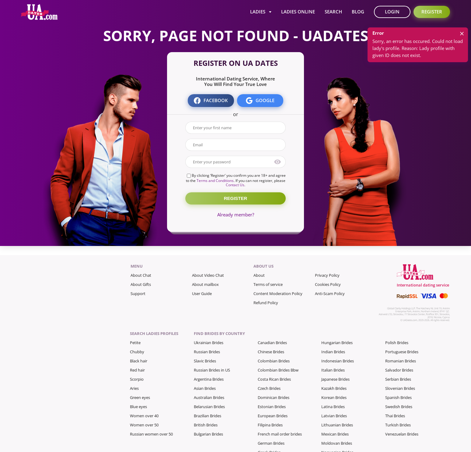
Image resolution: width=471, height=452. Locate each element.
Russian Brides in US (212, 370)
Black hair (138, 361)
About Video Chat (208, 275)
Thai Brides (395, 415)
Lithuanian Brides (337, 425)
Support (138, 293)
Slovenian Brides (400, 388)
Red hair (137, 370)
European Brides (273, 415)
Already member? (235, 215)
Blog (358, 12)
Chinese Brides (271, 351)
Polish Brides (396, 342)
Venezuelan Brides (401, 434)
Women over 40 (144, 415)
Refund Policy (265, 302)
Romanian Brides (400, 361)
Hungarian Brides (337, 342)
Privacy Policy (327, 275)
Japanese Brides (335, 379)
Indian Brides (333, 351)
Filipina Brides (270, 425)
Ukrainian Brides (208, 342)
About (259, 275)
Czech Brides (269, 388)
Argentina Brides (209, 379)
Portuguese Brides (401, 351)
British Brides (206, 425)
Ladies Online (298, 12)
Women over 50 (144, 425)
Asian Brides (205, 388)
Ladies (257, 12)
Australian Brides (209, 397)
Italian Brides (333, 370)
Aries (134, 388)
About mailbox (205, 284)
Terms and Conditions (215, 180)
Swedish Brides (398, 406)
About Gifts (141, 284)
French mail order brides (280, 434)
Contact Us (235, 184)
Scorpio (137, 379)
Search (333, 12)
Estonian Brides (272, 406)
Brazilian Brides (207, 415)
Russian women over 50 (151, 434)
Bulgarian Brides (208, 434)
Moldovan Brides (336, 443)
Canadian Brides (272, 342)
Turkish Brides (398, 425)
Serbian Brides (398, 379)
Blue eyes (138, 406)
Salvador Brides (399, 370)
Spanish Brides (398, 397)
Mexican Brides (335, 434)
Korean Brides (334, 397)
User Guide (202, 293)
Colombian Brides (274, 361)
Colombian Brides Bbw (278, 370)
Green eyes (140, 397)
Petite (135, 342)
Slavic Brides (205, 361)
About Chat (141, 275)
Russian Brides (207, 351)
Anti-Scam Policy (330, 293)
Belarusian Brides (209, 406)
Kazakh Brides (334, 388)
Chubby (137, 351)
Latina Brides (333, 406)
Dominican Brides (273, 397)
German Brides (271, 443)
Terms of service (268, 284)
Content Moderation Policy (277, 293)
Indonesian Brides (337, 361)
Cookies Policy (328, 284)
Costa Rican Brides (274, 379)
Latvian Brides (334, 415)
